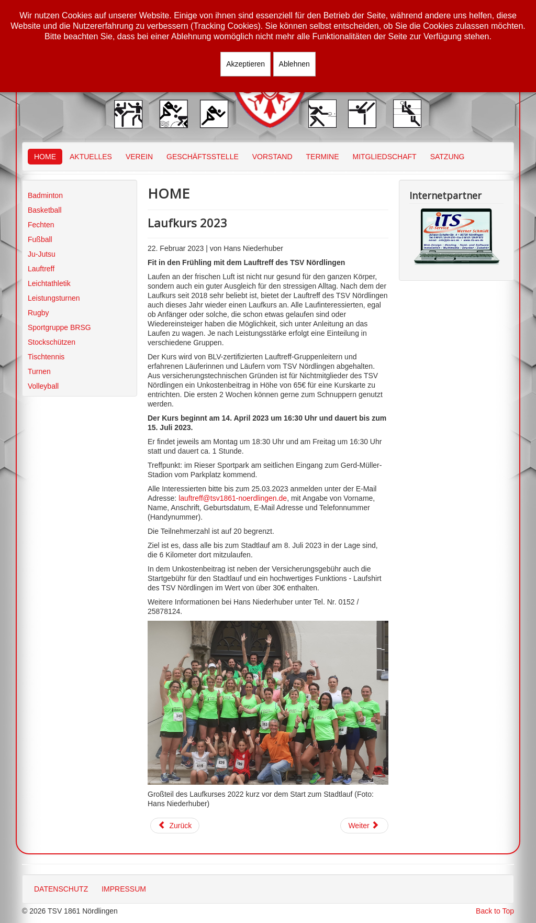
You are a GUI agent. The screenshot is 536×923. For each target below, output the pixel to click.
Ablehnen (294, 64)
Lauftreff (41, 269)
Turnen (39, 371)
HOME (45, 156)
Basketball (45, 210)
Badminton (45, 195)
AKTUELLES (91, 156)
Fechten (41, 225)
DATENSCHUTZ (61, 889)
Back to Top (495, 911)
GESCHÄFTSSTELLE (202, 156)
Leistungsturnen (54, 298)
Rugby (38, 313)
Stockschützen (51, 342)
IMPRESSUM (124, 889)
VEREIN (139, 156)
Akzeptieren (245, 64)
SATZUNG (447, 156)
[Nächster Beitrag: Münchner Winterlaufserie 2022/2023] (364, 825)
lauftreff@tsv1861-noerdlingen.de (232, 498)
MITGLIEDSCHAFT (385, 156)
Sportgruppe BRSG (59, 327)
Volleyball (43, 386)
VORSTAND (272, 156)
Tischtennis (46, 357)
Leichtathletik (49, 283)
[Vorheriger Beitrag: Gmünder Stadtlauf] (174, 825)
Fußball (40, 239)
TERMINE (322, 156)
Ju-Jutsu (41, 254)
